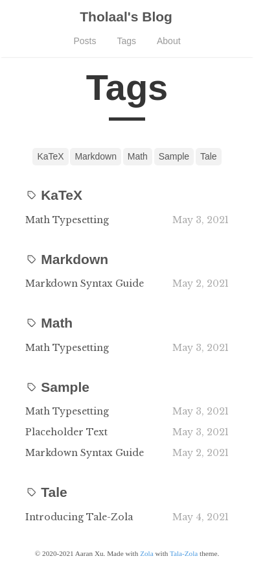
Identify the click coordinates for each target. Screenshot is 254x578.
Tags (126, 41)
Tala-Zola (184, 553)
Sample (174, 156)
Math (138, 156)
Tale (208, 156)
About (169, 41)
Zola (147, 553)
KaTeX (50, 156)
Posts (84, 41)
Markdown (96, 156)
